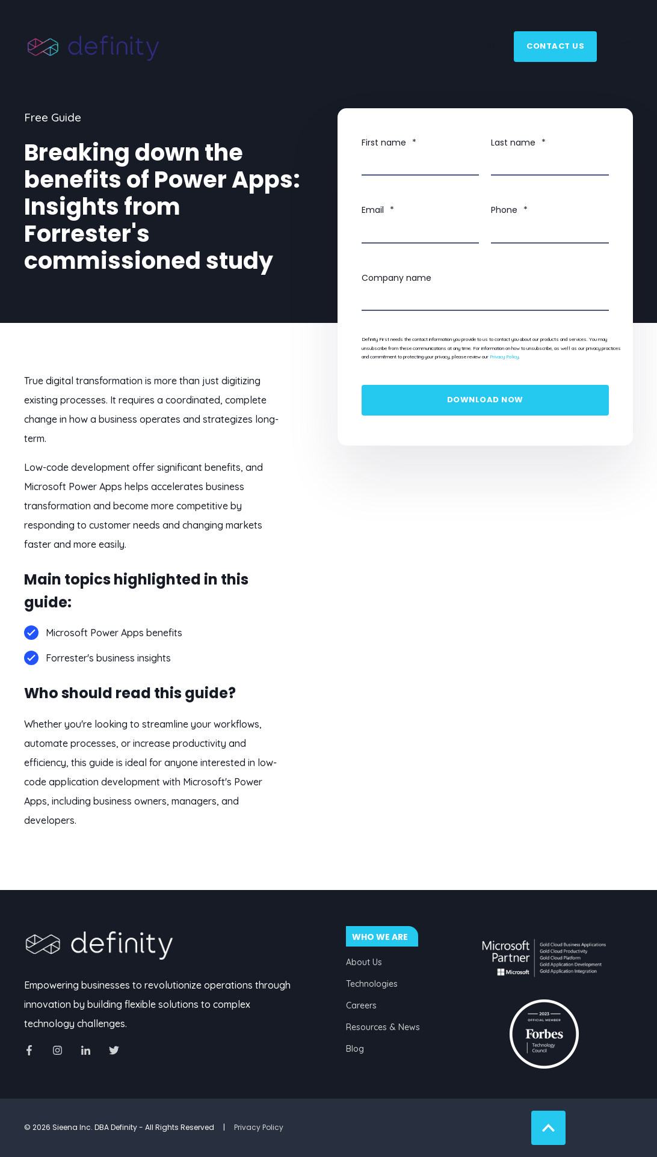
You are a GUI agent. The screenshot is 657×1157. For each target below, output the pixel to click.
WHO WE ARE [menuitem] (380, 937)
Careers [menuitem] (361, 1005)
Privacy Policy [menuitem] (258, 1127)
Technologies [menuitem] (372, 983)
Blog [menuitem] (355, 1048)
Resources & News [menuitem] (383, 1027)
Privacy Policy (504, 357)
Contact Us (555, 46)
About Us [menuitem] (364, 962)
